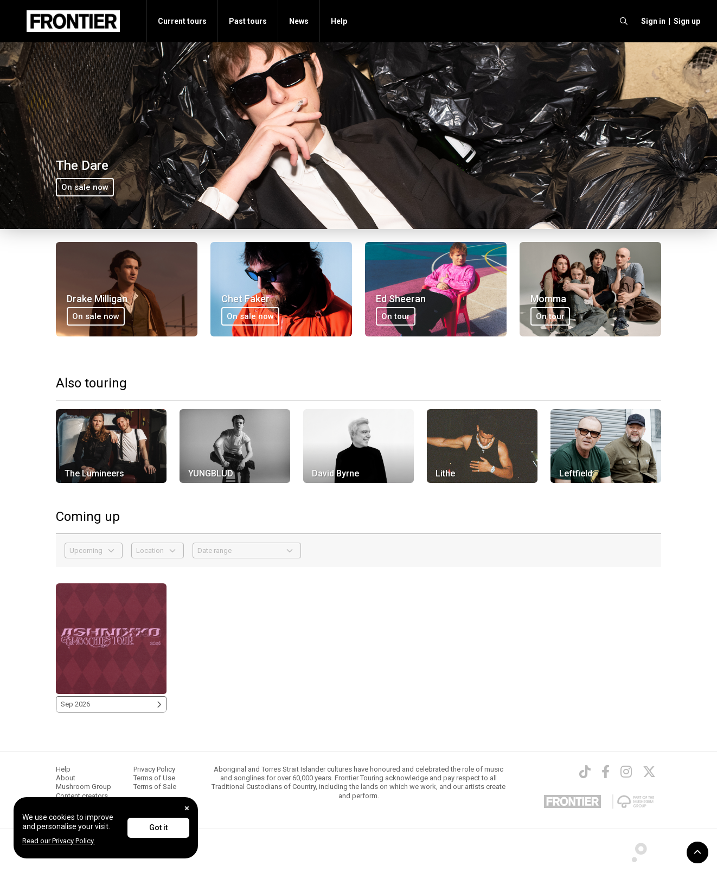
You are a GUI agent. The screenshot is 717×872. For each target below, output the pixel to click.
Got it (158, 827)
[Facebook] (605, 771)
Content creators (82, 796)
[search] (623, 21)
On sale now (84, 187)
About (65, 778)
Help (339, 21)
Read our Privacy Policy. (58, 841)
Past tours (248, 21)
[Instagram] (626, 771)
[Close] (186, 808)
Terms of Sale (154, 786)
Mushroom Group (83, 786)
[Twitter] (649, 771)
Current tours (182, 21)
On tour (395, 316)
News (299, 21)
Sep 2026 (111, 704)
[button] (651, 21)
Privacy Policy (154, 769)
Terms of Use (154, 778)
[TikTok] (585, 771)
